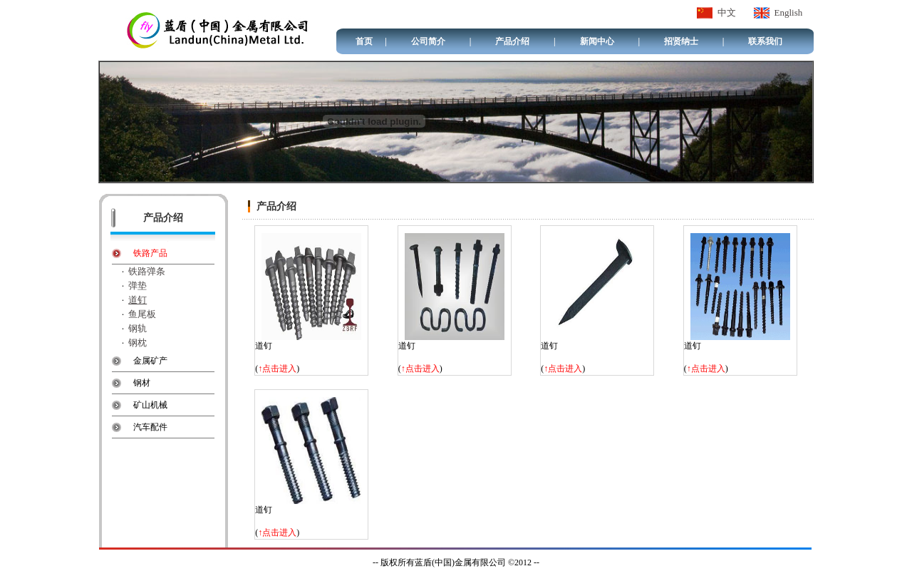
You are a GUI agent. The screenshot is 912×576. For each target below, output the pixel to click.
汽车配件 (150, 427)
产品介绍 (512, 41)
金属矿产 (150, 361)
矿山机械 (150, 405)
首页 (364, 41)
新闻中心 (597, 41)
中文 (726, 12)
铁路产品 (150, 253)
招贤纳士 (681, 41)
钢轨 (137, 328)
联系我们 (765, 41)
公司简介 (428, 41)
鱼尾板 (142, 314)
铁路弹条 (146, 271)
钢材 (141, 383)
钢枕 (137, 342)
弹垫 (137, 285)
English (788, 12)
